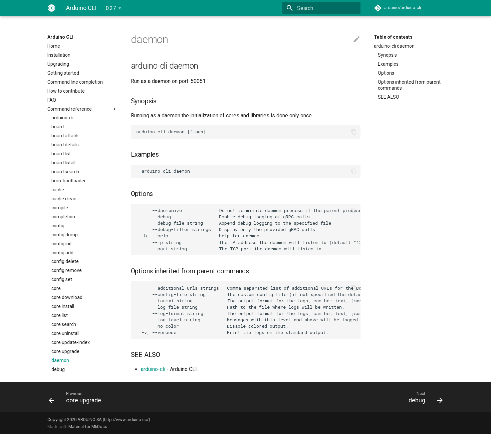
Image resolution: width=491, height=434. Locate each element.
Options (386, 73)
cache (57, 189)
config (57, 225)
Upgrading (58, 64)
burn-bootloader (68, 180)
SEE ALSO (388, 97)
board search (65, 171)
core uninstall (65, 333)
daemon (60, 360)
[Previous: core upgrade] (144, 397)
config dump (64, 234)
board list (61, 153)
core (56, 288)
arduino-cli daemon (394, 46)
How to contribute (66, 91)
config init (61, 243)
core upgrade (65, 351)
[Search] (321, 8)
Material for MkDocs (87, 426)
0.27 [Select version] (111, 8)
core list (59, 315)
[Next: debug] (347, 397)
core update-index (70, 342)
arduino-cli (62, 117)
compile (59, 207)
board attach (64, 135)
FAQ (51, 100)
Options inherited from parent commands (409, 85)
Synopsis (387, 55)
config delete (65, 261)
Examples (388, 64)
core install (62, 306)
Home (53, 46)
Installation (58, 55)
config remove (66, 270)
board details (65, 144)
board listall (63, 162)
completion (63, 216)
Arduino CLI (60, 37)
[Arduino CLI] (51, 8)
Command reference (82, 109)
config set (61, 279)
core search (63, 324)
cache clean (63, 198)
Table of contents (393, 37)
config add (62, 252)
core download (66, 297)
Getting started (63, 73)
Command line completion (75, 82)
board (57, 126)
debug (58, 369)
